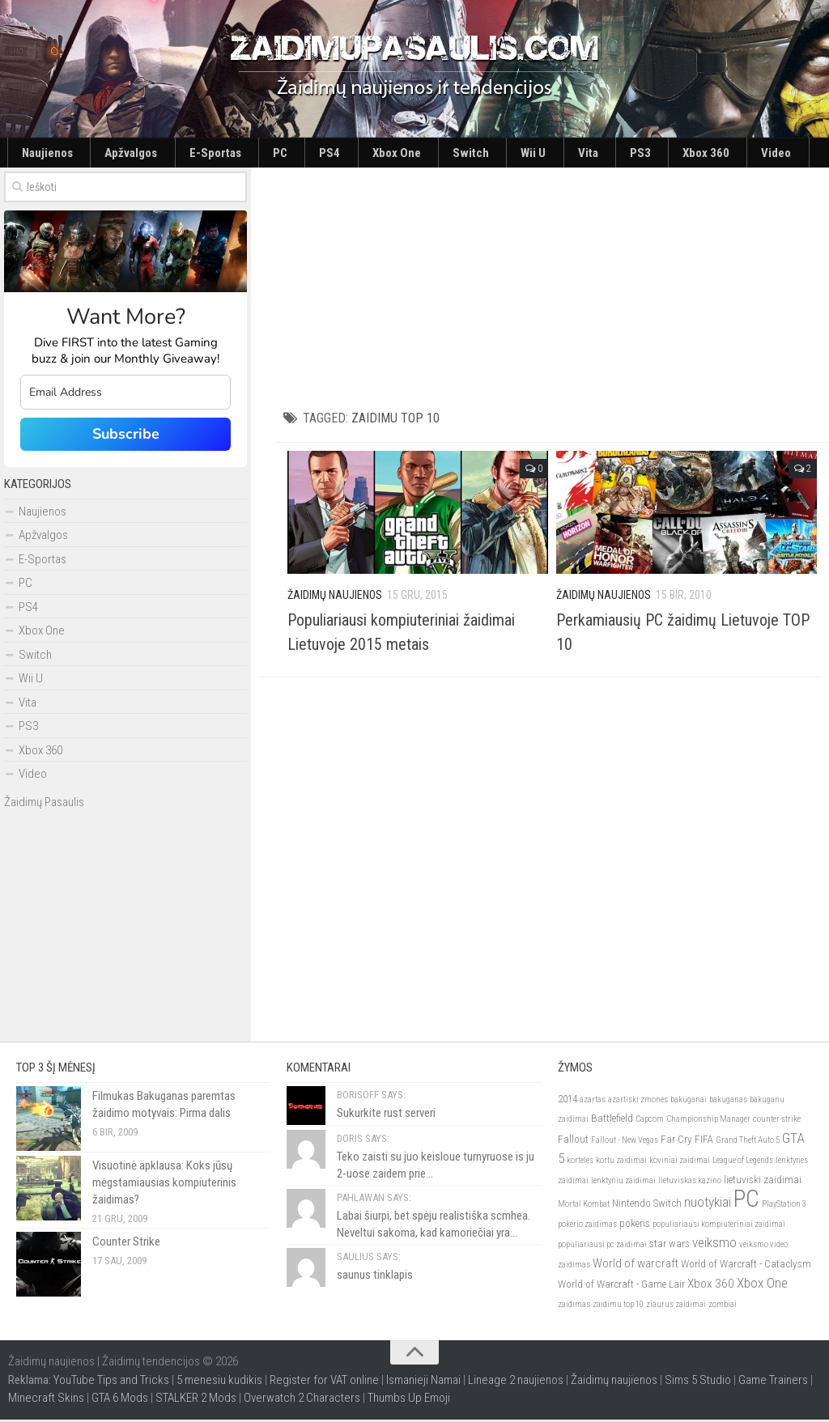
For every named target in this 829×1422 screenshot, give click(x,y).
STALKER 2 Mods (195, 1400)
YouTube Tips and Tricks (111, 1382)
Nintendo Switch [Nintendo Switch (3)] (647, 1205)
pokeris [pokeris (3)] (634, 1226)
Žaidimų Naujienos (334, 597)
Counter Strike (126, 1244)
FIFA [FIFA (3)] (704, 1141)
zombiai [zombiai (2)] (722, 1306)
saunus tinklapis (375, 1277)
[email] (125, 394)
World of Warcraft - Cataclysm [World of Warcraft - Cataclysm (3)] (746, 1266)
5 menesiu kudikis (219, 1382)
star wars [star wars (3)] (669, 1246)
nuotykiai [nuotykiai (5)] (707, 1204)
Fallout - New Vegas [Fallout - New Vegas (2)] (624, 1142)
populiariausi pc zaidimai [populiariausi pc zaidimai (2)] (602, 1247)
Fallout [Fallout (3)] (573, 1141)
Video (580, 153)
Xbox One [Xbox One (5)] (762, 1285)
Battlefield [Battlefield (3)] (612, 1120)
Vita (443, 153)
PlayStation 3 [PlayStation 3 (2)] (784, 1206)
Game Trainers (773, 1382)
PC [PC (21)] (746, 1201)
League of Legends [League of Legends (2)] (742, 1162)
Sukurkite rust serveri (386, 1115)
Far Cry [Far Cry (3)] (676, 1141)
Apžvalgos (105, 153)
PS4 (252, 153)
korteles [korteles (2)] (580, 1162)
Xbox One (302, 153)
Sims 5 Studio (698, 1382)
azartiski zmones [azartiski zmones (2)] (638, 1102)
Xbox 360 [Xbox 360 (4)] (710, 1286)
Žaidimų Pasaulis (44, 803)
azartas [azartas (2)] (593, 1102)
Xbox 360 (527, 153)
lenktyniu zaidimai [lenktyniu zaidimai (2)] (623, 1183)
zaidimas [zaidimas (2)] (574, 1306)
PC (219, 153)
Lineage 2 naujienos (515, 1382)
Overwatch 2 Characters (302, 1400)
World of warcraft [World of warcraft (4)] (635, 1266)
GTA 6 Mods (119, 1400)
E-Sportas (171, 153)
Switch (359, 153)
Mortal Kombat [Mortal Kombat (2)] (584, 1206)
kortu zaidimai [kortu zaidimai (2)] (621, 1162)
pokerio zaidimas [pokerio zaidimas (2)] (587, 1226)
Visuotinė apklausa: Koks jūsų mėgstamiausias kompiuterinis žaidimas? (164, 1185)
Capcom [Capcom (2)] (650, 1121)
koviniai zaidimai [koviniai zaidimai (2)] (679, 1162)
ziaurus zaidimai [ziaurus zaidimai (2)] (676, 1306)
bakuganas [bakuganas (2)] (728, 1102)
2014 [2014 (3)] (567, 1101)
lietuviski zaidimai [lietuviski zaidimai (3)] (762, 1182)
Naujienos (40, 153)
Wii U (405, 153)
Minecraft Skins (46, 1400)
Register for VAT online (324, 1382)
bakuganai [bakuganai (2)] (688, 1102)
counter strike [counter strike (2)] (777, 1121)
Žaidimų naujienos (614, 1382)
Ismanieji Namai (423, 1382)
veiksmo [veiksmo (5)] (714, 1245)
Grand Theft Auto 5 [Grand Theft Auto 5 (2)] (748, 1142)
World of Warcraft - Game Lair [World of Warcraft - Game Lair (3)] (621, 1286)
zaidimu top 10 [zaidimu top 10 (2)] (618, 1306)
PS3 (478, 153)
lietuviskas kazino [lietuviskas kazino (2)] (689, 1183)
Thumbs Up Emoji (409, 1400)
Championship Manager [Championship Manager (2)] (708, 1121)
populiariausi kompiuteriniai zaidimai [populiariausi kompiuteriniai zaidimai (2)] (719, 1226)
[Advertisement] (552, 283)
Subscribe (125, 436)
